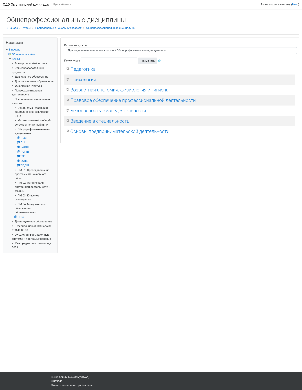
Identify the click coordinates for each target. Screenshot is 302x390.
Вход (295, 4)
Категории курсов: (75, 45)
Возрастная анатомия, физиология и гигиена (119, 90)
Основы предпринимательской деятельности (119, 131)
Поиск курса (72, 60)
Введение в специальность (99, 121)
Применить (147, 60)
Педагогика (83, 69)
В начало (12, 28)
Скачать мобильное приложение (72, 385)
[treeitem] (30, 50)
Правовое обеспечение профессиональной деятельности (133, 100)
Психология (83, 79)
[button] (160, 61)
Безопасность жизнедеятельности (108, 110)
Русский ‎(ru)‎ (61, 4)
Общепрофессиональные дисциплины (110, 28)
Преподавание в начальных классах (58, 28)
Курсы (26, 28)
